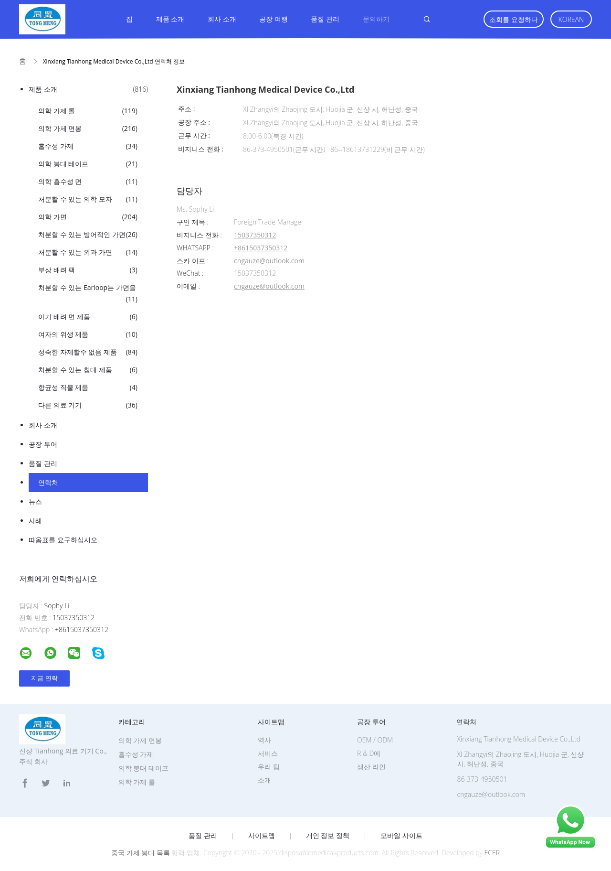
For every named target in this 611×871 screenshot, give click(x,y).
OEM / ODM (375, 739)
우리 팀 (269, 766)
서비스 (268, 753)
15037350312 (255, 235)
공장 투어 (43, 444)
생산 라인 (371, 766)
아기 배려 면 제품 (87, 317)
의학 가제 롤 (87, 111)
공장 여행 (273, 18)
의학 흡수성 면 (87, 181)
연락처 (48, 482)
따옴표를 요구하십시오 (63, 539)
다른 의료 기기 (87, 405)
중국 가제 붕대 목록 (140, 852)
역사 (264, 739)
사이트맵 (261, 835)
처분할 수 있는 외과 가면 (87, 252)
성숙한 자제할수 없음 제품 (87, 352)
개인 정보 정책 (327, 835)
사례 (35, 520)
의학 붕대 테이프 (87, 164)
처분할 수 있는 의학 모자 (87, 199)
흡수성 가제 (87, 146)
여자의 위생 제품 (87, 334)
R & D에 (368, 753)
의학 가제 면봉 (87, 128)
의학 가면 (87, 217)
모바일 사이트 (401, 835)
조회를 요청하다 (513, 19)
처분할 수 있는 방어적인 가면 (87, 234)
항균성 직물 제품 (87, 387)
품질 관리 (325, 18)
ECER (492, 852)
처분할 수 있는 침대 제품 (87, 370)
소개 (264, 780)
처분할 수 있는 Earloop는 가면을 (87, 294)
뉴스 (35, 501)
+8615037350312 (260, 248)
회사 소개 (222, 18)
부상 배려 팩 (87, 270)
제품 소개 (170, 18)
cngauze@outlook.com (269, 261)
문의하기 (376, 18)
